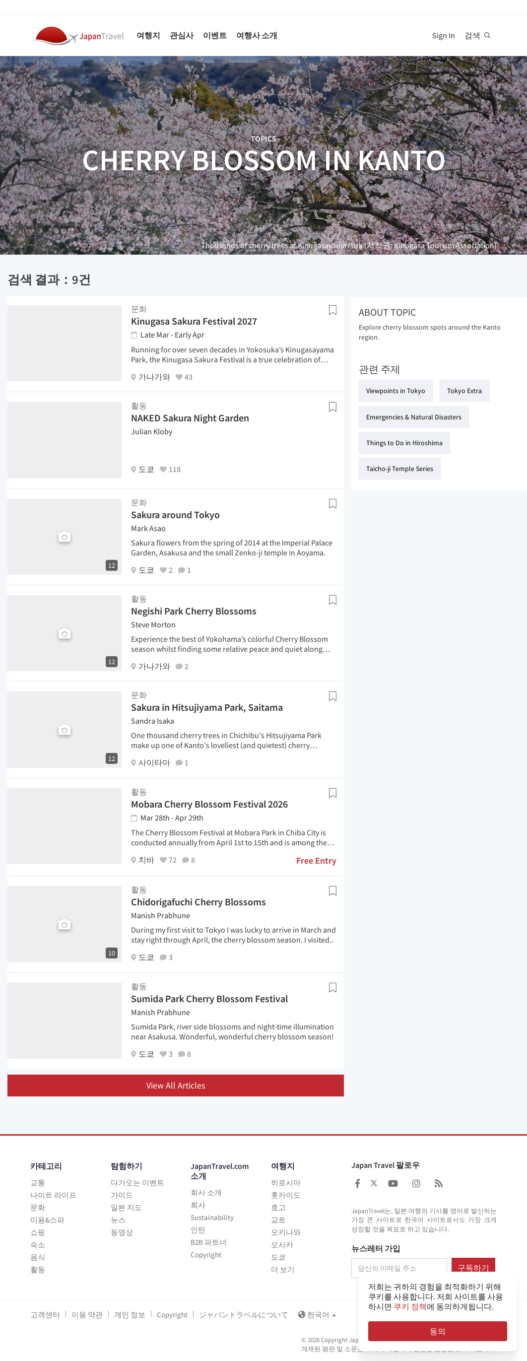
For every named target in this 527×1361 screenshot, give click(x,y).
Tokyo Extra (464, 390)
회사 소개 (206, 1192)
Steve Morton (153, 624)
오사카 (282, 1244)
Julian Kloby (151, 431)
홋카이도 (286, 1195)
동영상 (122, 1232)
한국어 (317, 1314)
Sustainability (212, 1217)
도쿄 (278, 1257)
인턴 (198, 1229)
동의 (438, 1331)
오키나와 (286, 1232)
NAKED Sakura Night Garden (190, 417)
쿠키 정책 (410, 1306)
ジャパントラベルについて (243, 1314)
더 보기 (283, 1269)
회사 (198, 1205)
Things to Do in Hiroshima (404, 442)
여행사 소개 (256, 35)
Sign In (443, 35)
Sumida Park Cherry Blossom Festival (209, 998)
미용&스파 (47, 1220)
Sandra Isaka (152, 720)
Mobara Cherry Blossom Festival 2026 (209, 804)
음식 (37, 1257)
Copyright (206, 1254)
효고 (278, 1207)
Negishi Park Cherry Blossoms (194, 611)
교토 (278, 1220)
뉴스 (118, 1220)
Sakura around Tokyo (175, 514)
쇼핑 (37, 1232)
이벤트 (215, 35)
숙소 (37, 1244)
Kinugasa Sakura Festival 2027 (194, 321)
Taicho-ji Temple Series (399, 468)
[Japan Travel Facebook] (357, 1183)
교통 (37, 1182)
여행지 (148, 35)
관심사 (182, 35)
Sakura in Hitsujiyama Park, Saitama (207, 707)
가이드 (122, 1195)
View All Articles (175, 1085)
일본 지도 (126, 1207)
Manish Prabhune (160, 915)
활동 (37, 1269)
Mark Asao (148, 528)
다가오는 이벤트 (137, 1182)
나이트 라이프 (53, 1195)
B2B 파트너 (209, 1242)
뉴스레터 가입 (375, 1248)
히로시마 (286, 1182)
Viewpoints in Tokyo (395, 390)
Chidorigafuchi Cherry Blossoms (198, 901)
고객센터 (45, 1314)
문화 (37, 1207)
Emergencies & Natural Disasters (413, 416)
